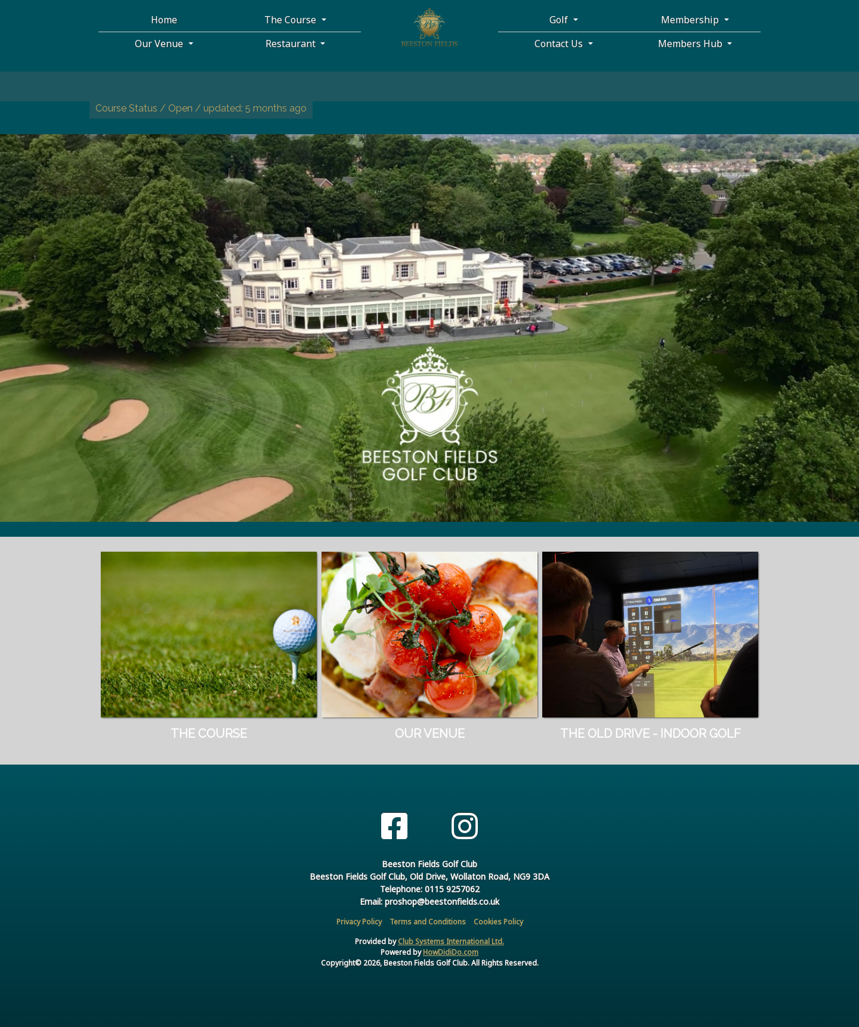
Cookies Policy (498, 922)
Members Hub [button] (691, 43)
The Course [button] (291, 19)
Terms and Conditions (428, 922)
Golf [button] (559, 19)
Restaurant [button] (291, 43)
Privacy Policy (359, 922)
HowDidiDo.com (450, 952)
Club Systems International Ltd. (451, 941)
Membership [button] (691, 19)
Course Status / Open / (201, 108)
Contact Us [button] (559, 43)
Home (164, 19)
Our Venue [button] (160, 43)
